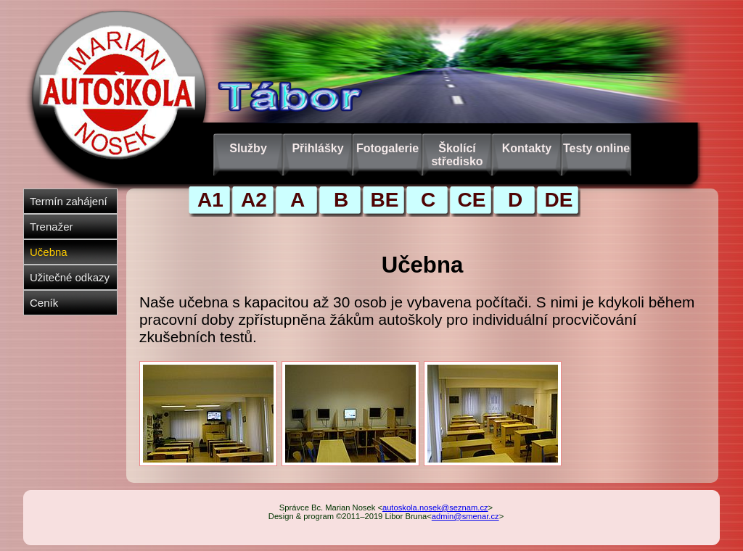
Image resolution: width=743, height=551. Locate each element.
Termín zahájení (68, 201)
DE (559, 199)
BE (385, 199)
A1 (210, 199)
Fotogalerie (387, 148)
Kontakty (526, 148)
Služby (248, 148)
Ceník (44, 303)
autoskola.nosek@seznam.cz (435, 507)
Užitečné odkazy (70, 277)
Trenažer (51, 226)
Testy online (596, 148)
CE (472, 199)
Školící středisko (457, 154)
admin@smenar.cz (465, 516)
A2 (254, 199)
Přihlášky (317, 148)
